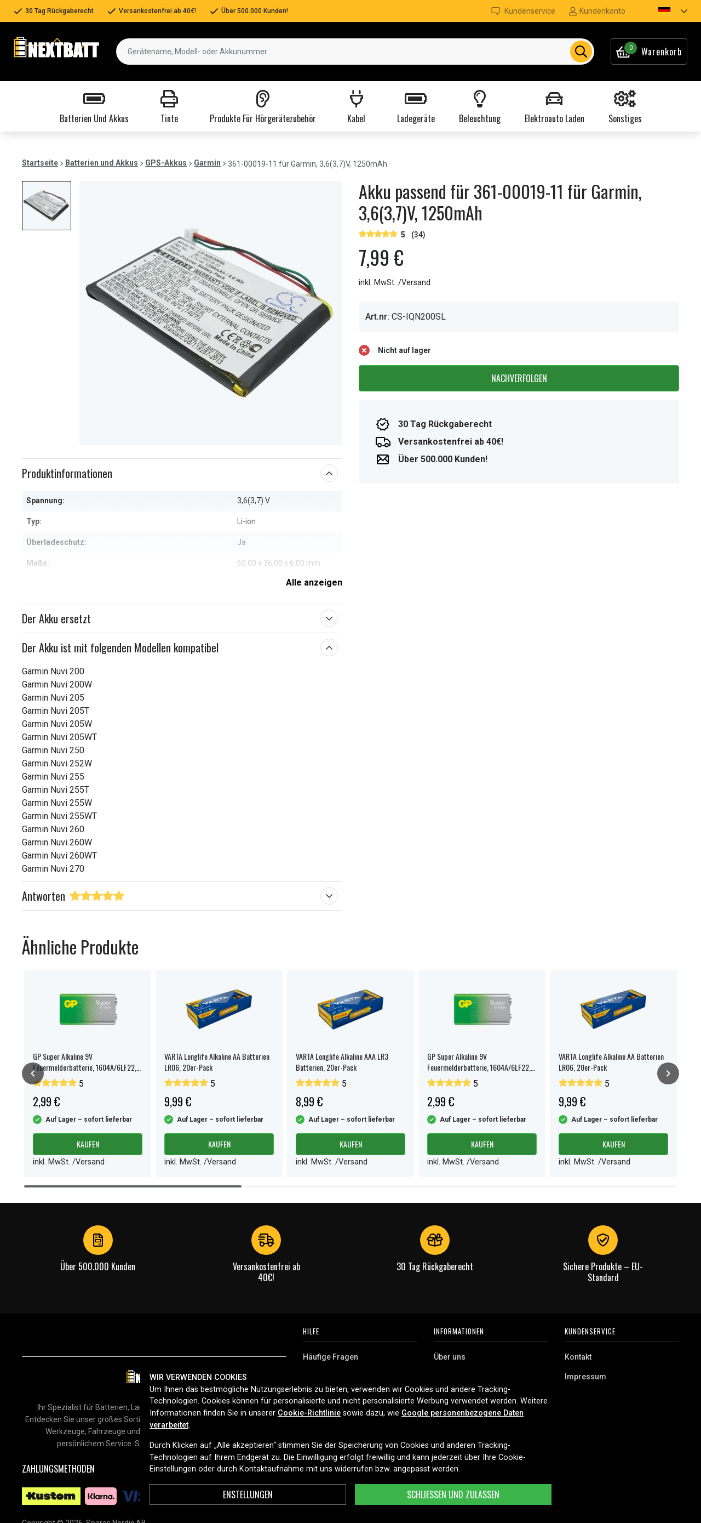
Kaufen (88, 1144)
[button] (663, 11)
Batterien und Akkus (101, 162)
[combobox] (355, 51)
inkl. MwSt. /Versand (394, 282)
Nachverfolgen (519, 378)
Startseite (40, 162)
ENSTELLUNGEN (248, 1494)
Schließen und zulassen (453, 1494)
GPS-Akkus (166, 162)
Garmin (207, 162)
